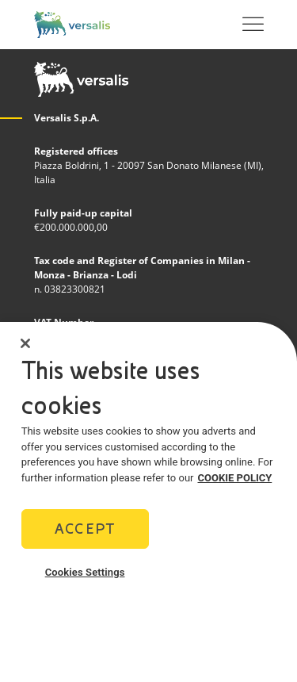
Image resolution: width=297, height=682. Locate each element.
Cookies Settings (85, 581)
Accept (85, 537)
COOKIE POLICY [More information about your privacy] (235, 486)
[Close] (25, 352)
